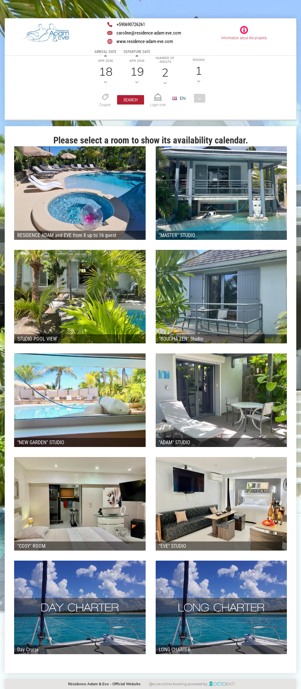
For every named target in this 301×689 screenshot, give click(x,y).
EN (182, 98)
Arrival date (105, 52)
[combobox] (191, 98)
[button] (130, 100)
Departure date (137, 52)
